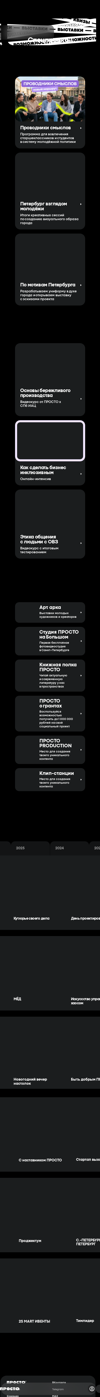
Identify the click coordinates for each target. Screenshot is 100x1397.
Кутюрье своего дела (31, 918)
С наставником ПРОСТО (40, 1160)
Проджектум (30, 1241)
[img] (25, 778)
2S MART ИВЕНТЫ (34, 1321)
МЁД (17, 999)
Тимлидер (85, 1321)
